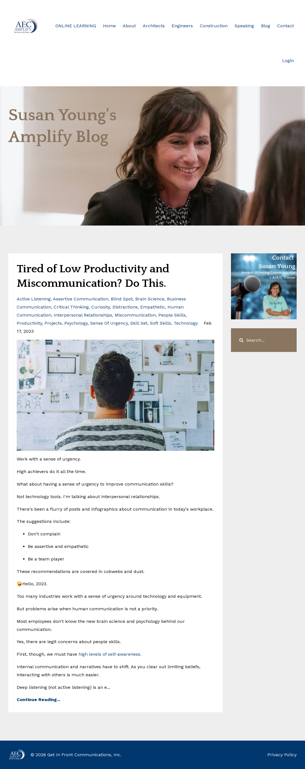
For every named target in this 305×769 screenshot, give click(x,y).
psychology (76, 323)
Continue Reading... (38, 699)
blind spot (122, 299)
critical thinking (71, 307)
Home (109, 25)
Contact (285, 25)
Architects (154, 25)
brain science (149, 299)
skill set (138, 323)
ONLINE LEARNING (75, 25)
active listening (34, 299)
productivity (29, 323)
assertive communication (80, 299)
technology (186, 323)
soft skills (160, 323)
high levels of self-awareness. (109, 654)
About (129, 25)
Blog (265, 25)
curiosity (100, 307)
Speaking (244, 25)
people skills (172, 315)
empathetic (152, 307)
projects (53, 323)
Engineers (182, 25)
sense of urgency (109, 323)
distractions (125, 307)
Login (288, 60)
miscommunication (135, 315)
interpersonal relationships (83, 315)
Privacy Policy (282, 754)
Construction (214, 25)
